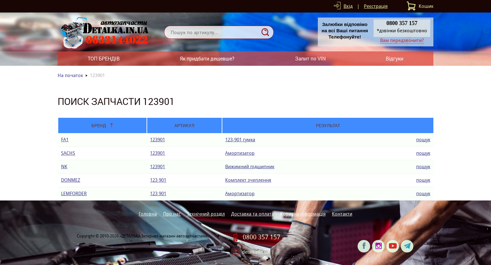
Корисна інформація (303, 214)
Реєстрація (376, 6)
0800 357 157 (261, 237)
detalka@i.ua (255, 252)
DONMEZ (70, 180)
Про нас (172, 214)
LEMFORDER (74, 193)
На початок (70, 75)
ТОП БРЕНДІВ (104, 58)
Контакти (342, 214)
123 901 (158, 180)
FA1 (65, 140)
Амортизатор (240, 153)
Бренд (98, 125)
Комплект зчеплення (248, 180)
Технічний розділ (206, 214)
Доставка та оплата (252, 214)
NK (64, 166)
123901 (157, 140)
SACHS (68, 153)
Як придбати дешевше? (207, 58)
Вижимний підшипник (249, 166)
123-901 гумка (240, 140)
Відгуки (394, 58)
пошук (423, 140)
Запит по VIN (310, 58)
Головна (148, 214)
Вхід (348, 6)
